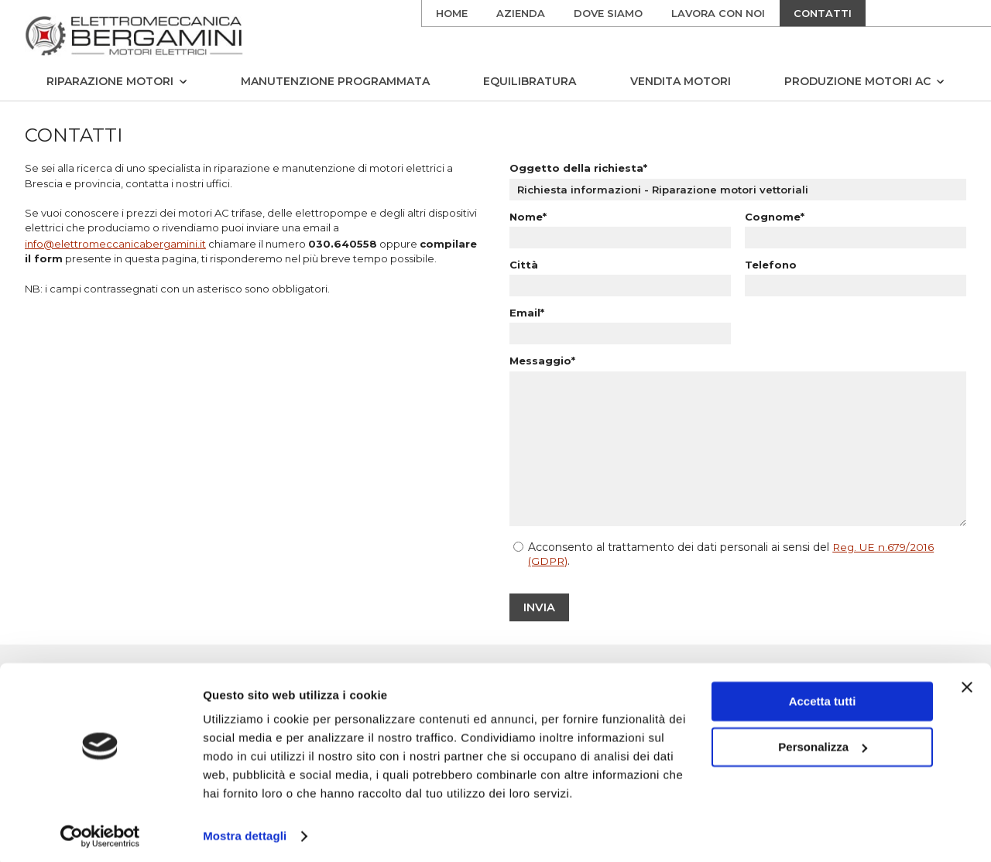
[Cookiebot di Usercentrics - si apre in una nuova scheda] (100, 831)
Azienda (520, 13)
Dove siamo (608, 13)
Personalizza (822, 741)
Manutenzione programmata (335, 81)
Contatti (823, 13)
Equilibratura (529, 81)
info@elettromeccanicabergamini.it (115, 246)
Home (452, 13)
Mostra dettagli (244, 831)
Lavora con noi (718, 13)
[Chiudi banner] (967, 682)
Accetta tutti (822, 696)
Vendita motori (680, 81)
